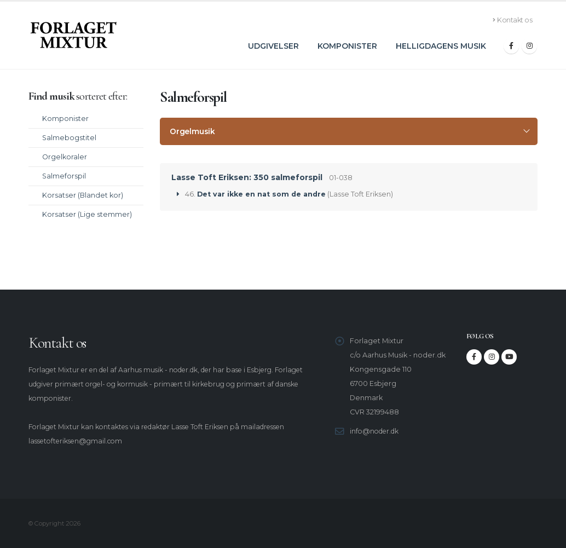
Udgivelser (273, 46)
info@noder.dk (376, 431)
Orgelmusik (192, 131)
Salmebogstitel (69, 138)
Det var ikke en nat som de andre (261, 194)
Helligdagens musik (441, 46)
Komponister (347, 46)
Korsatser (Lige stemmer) (87, 214)
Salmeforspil (64, 176)
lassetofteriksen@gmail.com (79, 441)
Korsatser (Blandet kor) (82, 195)
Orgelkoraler (64, 157)
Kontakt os (513, 20)
